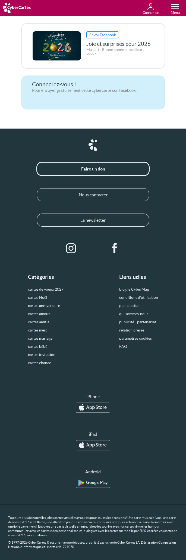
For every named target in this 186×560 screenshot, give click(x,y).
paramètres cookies (135, 338)
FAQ (123, 346)
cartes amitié (38, 322)
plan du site (128, 305)
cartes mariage (40, 338)
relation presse (131, 330)
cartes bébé (37, 346)
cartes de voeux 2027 (46, 289)
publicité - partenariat (137, 322)
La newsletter (93, 220)
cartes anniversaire (44, 305)
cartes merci (38, 330)
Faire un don (93, 168)
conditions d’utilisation (138, 297)
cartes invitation (41, 354)
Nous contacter (93, 194)
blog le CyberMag (134, 289)
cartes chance (39, 363)
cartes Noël (37, 297)
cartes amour (39, 314)
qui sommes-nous (133, 314)
